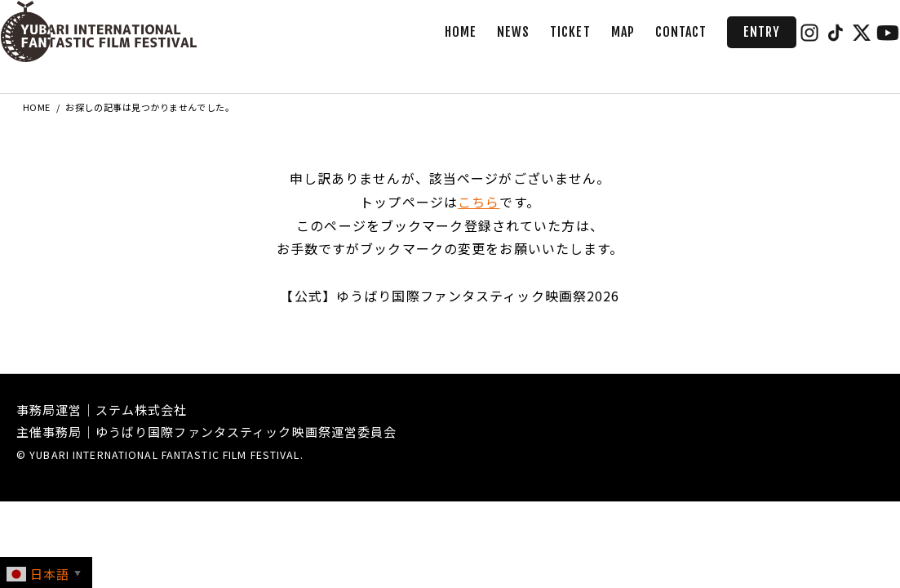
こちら (478, 202)
